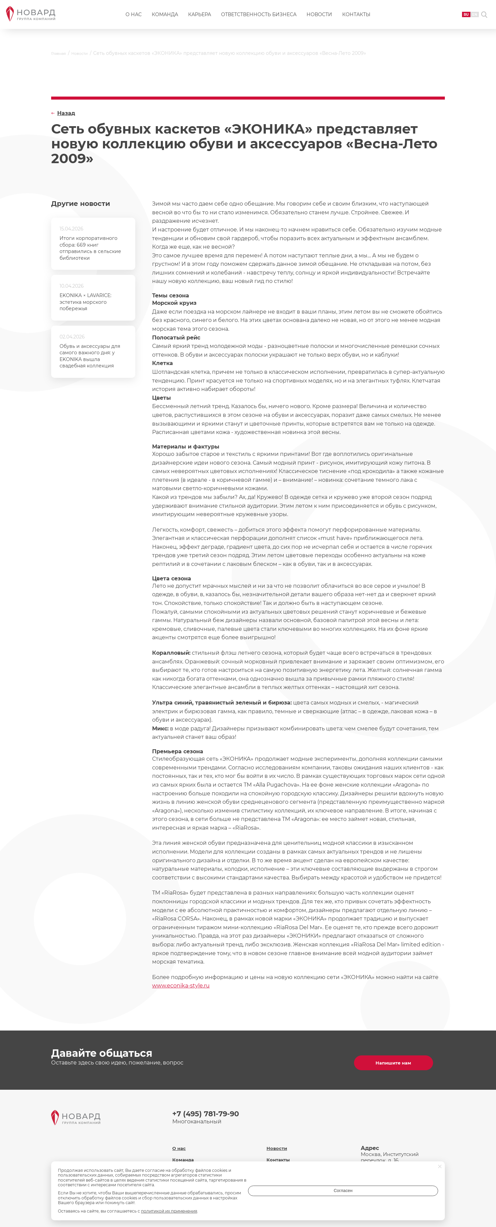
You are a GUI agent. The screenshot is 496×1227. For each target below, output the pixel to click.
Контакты (356, 19)
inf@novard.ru (401, 1159)
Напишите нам (399, 1057)
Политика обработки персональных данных (298, 1172)
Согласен (411, 1198)
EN (462, 18)
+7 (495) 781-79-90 (210, 1109)
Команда (165, 19)
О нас (134, 19)
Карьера (199, 19)
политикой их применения (169, 1211)
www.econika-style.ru (181, 985)
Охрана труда (285, 1157)
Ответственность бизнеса (258, 19)
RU (452, 18)
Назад (66, 113)
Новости (319, 19)
